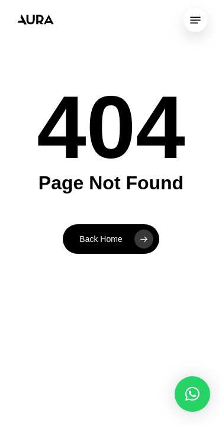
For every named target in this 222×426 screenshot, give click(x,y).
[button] (192, 394)
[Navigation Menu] (195, 20)
